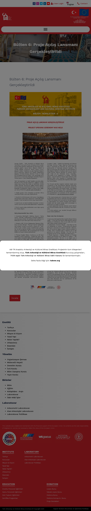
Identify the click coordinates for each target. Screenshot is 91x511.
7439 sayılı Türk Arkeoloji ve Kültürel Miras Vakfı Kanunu (36, 255)
